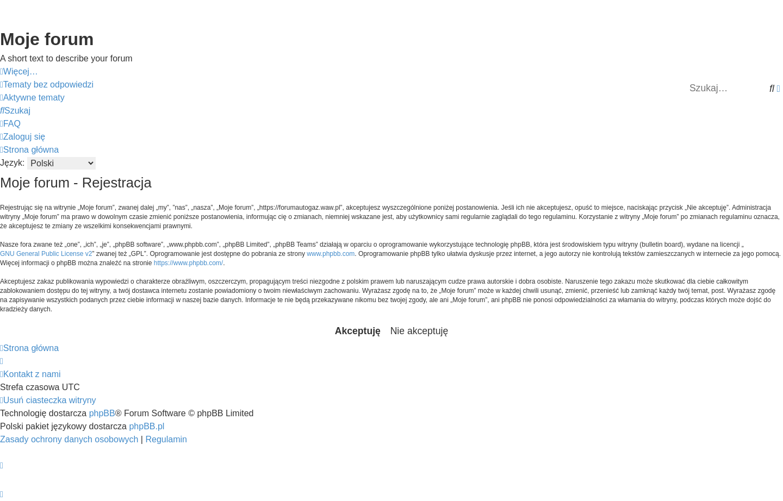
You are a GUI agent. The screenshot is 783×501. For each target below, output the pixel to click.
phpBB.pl (146, 426)
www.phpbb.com (331, 254)
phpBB (102, 413)
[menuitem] (47, 84)
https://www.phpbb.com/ (188, 263)
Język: (12, 162)
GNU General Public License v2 (46, 254)
